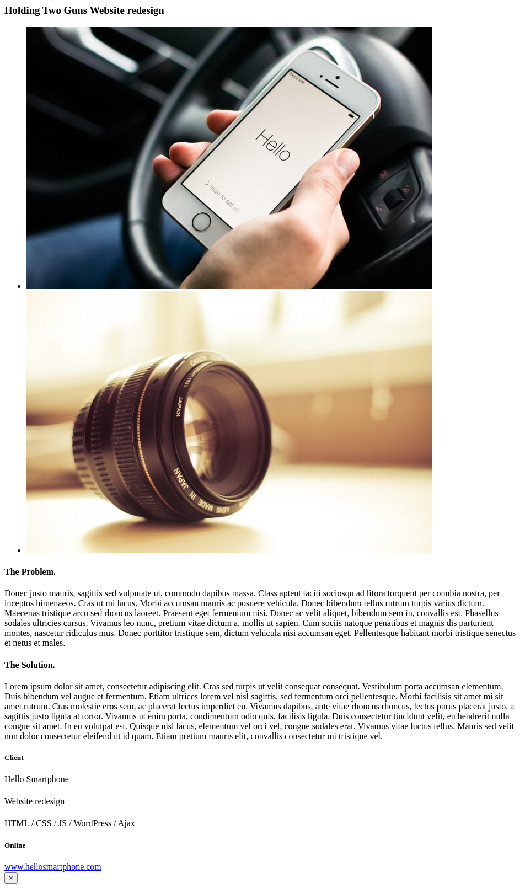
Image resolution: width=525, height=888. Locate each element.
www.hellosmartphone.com (52, 866)
